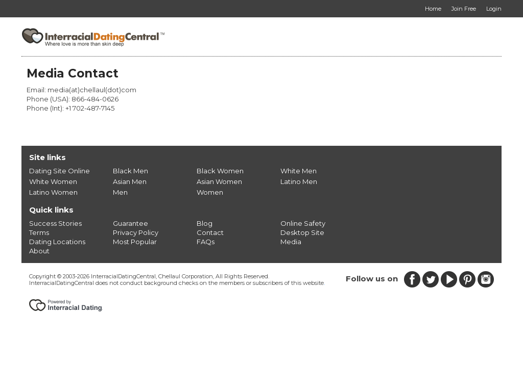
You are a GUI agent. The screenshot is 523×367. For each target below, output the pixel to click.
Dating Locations (57, 242)
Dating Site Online (59, 171)
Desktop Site (302, 232)
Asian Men (130, 181)
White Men (298, 171)
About (39, 251)
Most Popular (135, 242)
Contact (210, 232)
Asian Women (219, 181)
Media (290, 242)
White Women (53, 181)
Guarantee (130, 223)
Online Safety (302, 223)
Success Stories (55, 223)
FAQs (206, 242)
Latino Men (298, 181)
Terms (39, 232)
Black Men (130, 171)
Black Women (220, 171)
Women (210, 192)
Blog (204, 223)
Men (120, 192)
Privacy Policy (135, 232)
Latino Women (53, 192)
